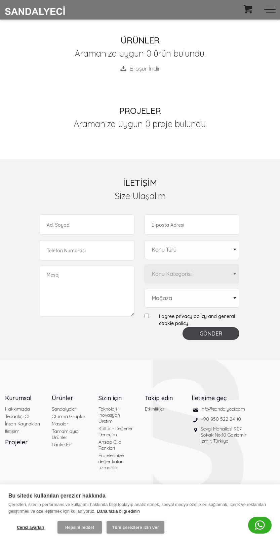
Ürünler (62, 398)
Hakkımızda (17, 409)
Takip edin (159, 398)
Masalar (60, 424)
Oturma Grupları (69, 416)
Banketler (61, 445)
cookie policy (173, 323)
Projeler (16, 442)
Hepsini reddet (79, 527)
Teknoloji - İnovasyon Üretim (109, 415)
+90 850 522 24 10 (221, 419)
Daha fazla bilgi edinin (118, 511)
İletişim (12, 431)
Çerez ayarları (30, 527)
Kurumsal (18, 398)
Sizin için (110, 398)
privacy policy (191, 316)
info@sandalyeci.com (223, 409)
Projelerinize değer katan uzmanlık (111, 461)
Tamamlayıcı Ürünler (65, 434)
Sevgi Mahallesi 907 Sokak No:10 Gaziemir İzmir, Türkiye (223, 435)
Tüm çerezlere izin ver (135, 527)
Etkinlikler (154, 409)
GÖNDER (211, 333)
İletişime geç (209, 398)
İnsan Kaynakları (22, 424)
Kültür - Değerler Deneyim (115, 431)
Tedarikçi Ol (17, 416)
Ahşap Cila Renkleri (109, 445)
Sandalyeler (64, 409)
